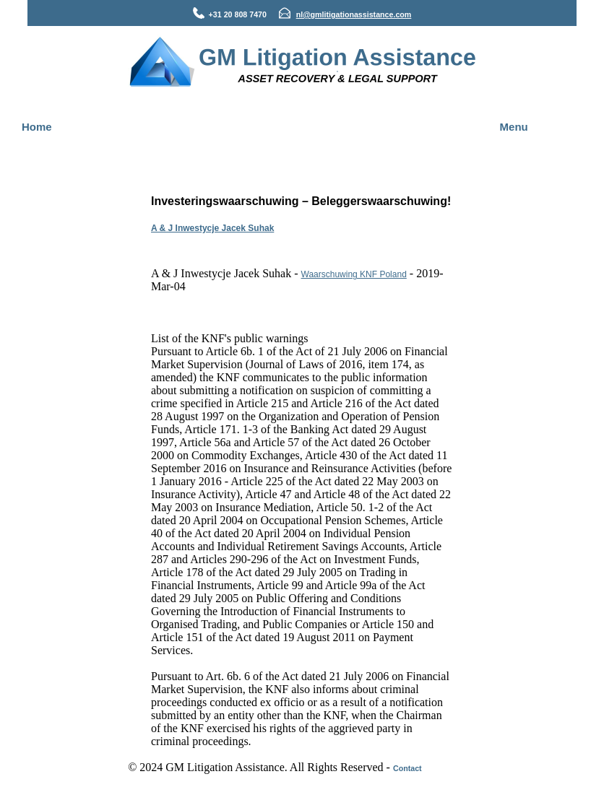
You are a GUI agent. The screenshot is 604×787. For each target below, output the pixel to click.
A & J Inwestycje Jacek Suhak (212, 228)
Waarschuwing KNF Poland (354, 274)
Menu (514, 127)
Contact (407, 768)
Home (37, 127)
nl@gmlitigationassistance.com (354, 14)
